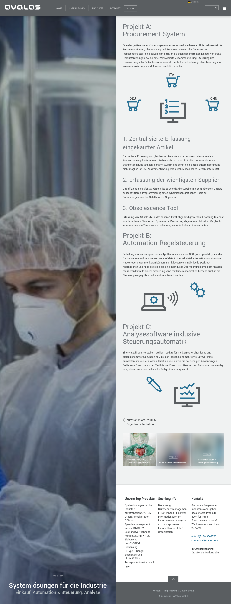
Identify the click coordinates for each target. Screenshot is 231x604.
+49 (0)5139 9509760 (203, 537)
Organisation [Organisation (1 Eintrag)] (165, 532)
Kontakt (157, 591)
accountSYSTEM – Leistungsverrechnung (207, 461)
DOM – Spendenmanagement (173, 462)
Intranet (115, 8)
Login (130, 8)
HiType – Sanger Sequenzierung (134, 553)
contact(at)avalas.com (204, 540)
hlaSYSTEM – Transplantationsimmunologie (139, 562)
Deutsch (193, 2)
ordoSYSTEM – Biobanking (133, 545)
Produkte (97, 8)
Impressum (170, 591)
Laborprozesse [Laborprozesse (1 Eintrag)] (171, 524)
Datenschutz (187, 591)
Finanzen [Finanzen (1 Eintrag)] (181, 513)
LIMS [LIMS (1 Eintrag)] (180, 528)
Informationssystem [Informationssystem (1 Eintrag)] (169, 517)
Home (59, 8)
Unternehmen (77, 8)
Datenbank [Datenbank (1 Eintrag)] (167, 513)
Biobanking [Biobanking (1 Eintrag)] (164, 505)
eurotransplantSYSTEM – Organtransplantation (143, 422)
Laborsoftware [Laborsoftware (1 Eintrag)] (166, 528)
